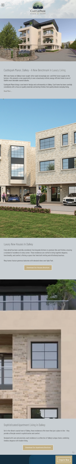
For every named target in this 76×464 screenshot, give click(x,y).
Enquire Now (64, 459)
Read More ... (8, 91)
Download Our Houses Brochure (38, 267)
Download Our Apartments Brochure (38, 447)
